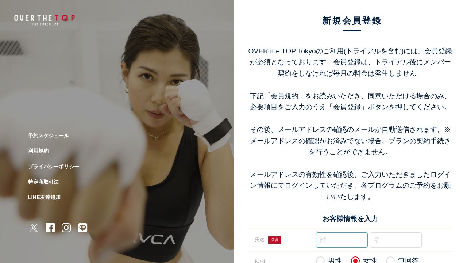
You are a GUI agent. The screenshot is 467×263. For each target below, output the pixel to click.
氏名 (268, 240)
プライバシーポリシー (53, 166)
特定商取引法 (43, 182)
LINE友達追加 (44, 197)
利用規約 (38, 151)
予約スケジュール (48, 135)
